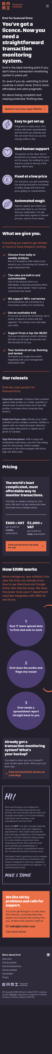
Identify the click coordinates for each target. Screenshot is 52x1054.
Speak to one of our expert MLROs (25, 109)
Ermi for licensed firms (11, 966)
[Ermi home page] (17, 6)
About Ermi (7, 959)
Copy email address (16, 931)
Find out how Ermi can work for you (26, 546)
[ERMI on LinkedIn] (48, 955)
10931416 (13, 995)
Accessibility (7, 973)
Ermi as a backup (9, 970)
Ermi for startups (9, 962)
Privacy (5, 977)
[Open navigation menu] (47, 6)
